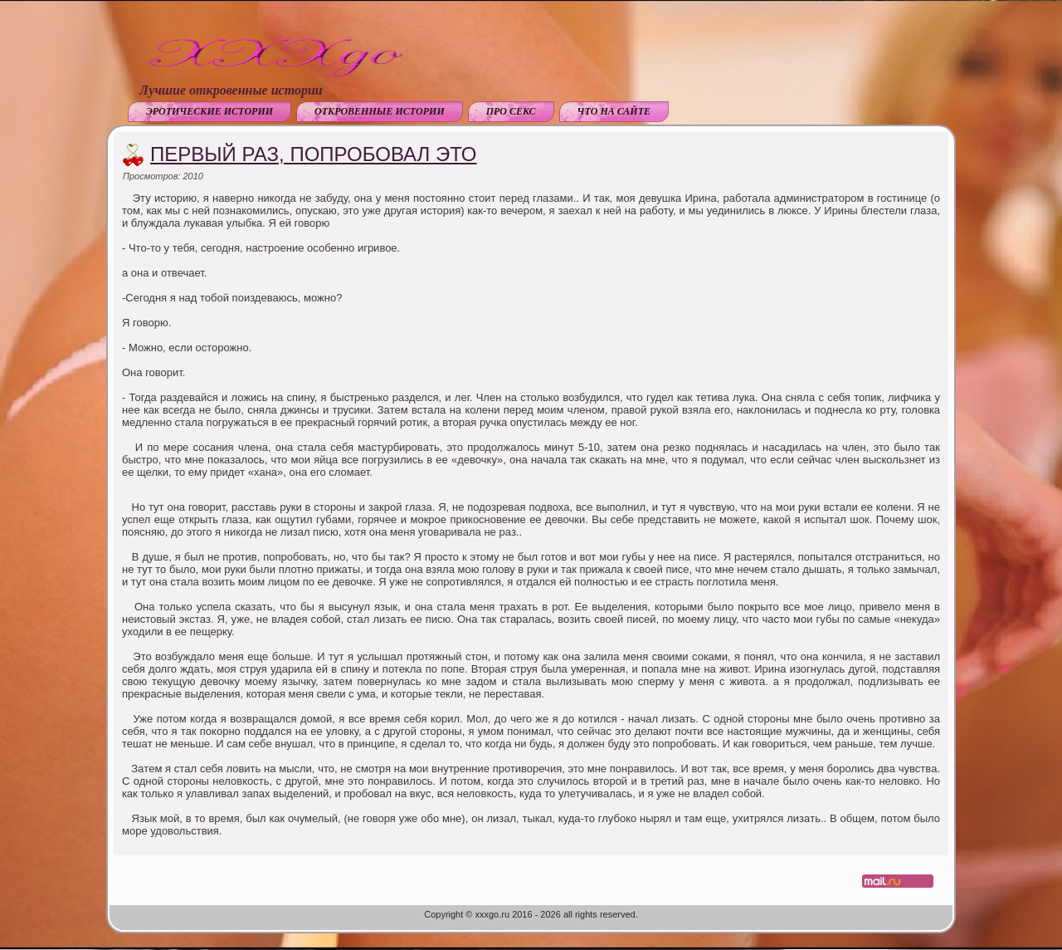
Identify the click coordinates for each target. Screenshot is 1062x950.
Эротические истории (209, 111)
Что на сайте (614, 111)
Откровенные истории (379, 111)
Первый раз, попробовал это (313, 154)
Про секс (511, 111)
